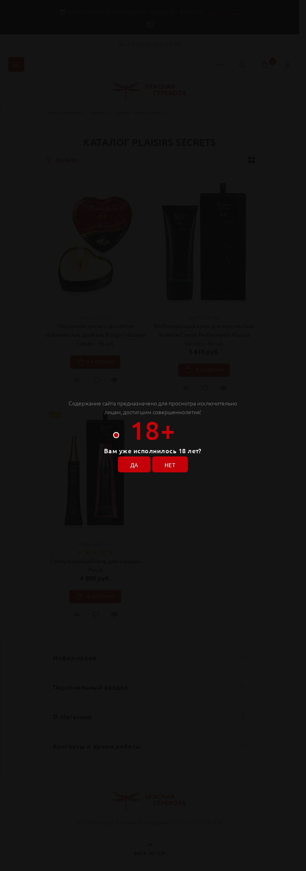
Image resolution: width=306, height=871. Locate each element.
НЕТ (170, 464)
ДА (134, 464)
